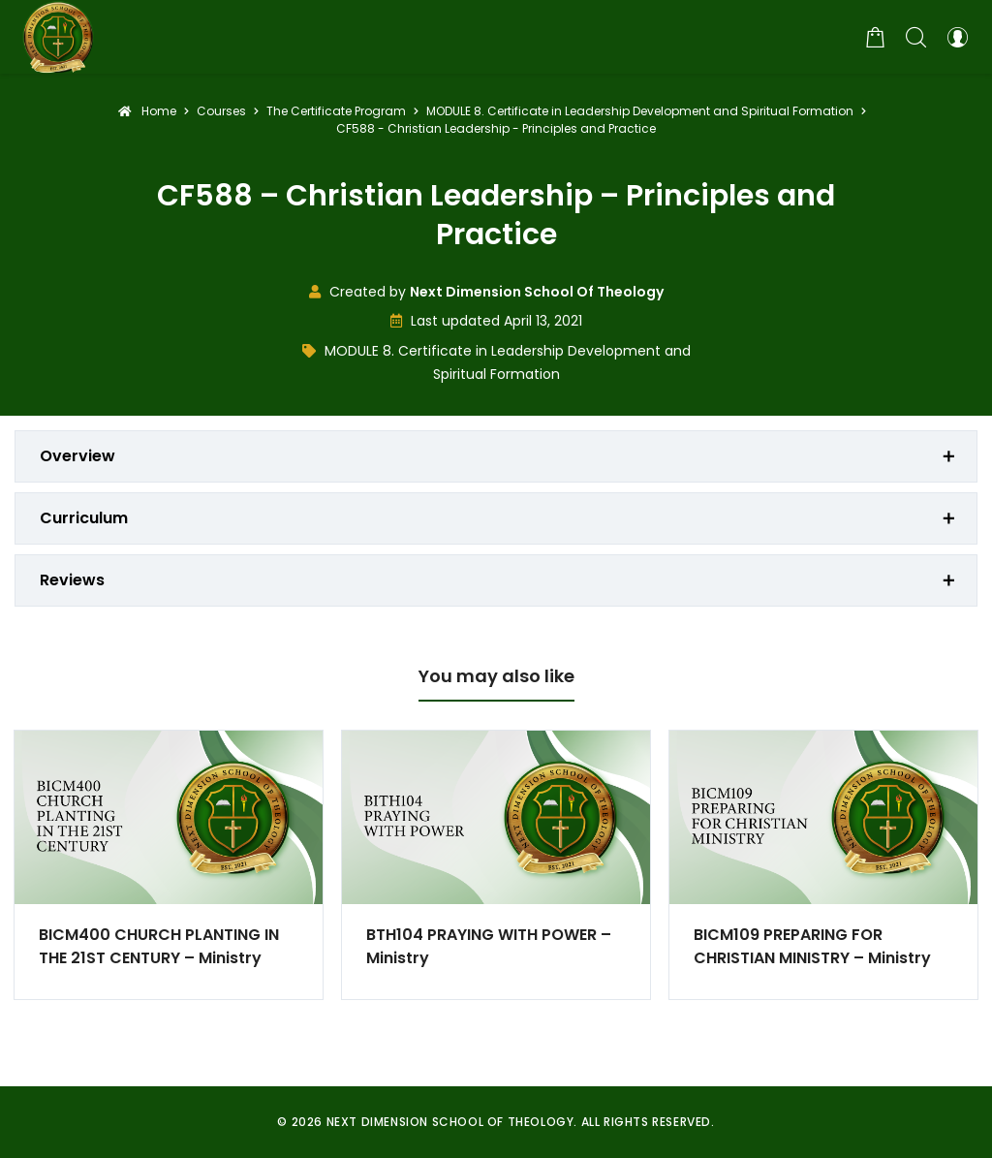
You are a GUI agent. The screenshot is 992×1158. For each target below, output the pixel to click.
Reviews (72, 580)
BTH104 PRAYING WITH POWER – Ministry (488, 946)
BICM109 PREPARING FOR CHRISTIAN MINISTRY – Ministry (812, 946)
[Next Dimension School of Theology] (58, 37)
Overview (77, 456)
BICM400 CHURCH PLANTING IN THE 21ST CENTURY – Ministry (159, 946)
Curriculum (84, 518)
